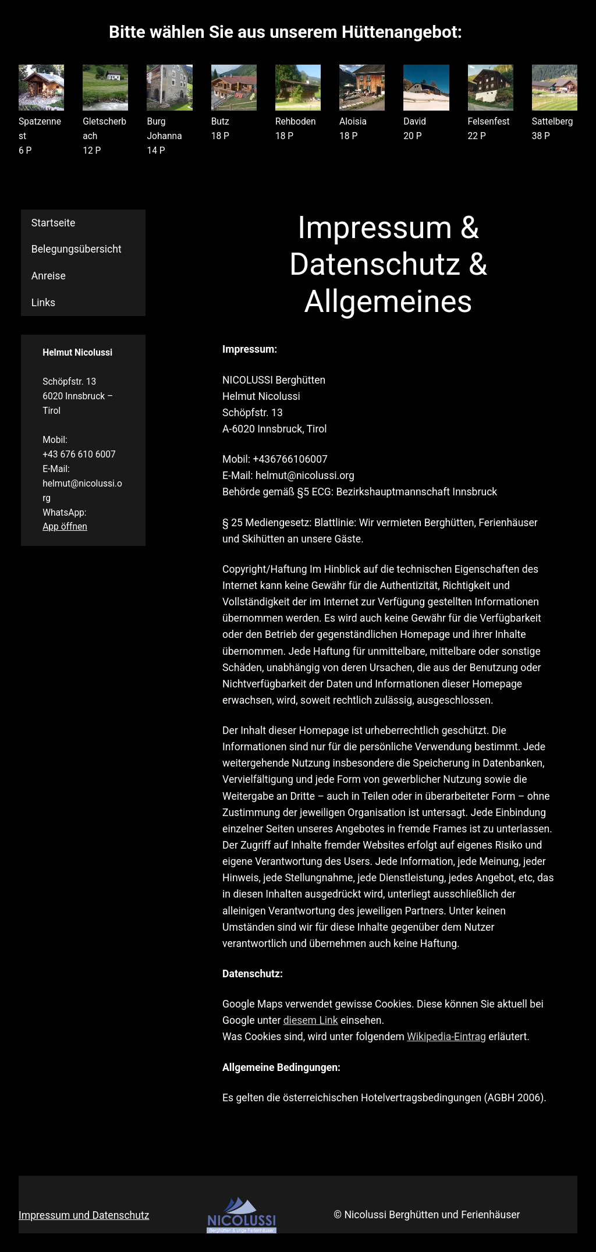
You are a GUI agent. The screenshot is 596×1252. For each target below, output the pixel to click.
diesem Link (310, 1020)
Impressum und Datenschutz (84, 1215)
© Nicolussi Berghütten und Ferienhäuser (427, 1215)
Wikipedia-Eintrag (446, 1036)
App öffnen (64, 527)
